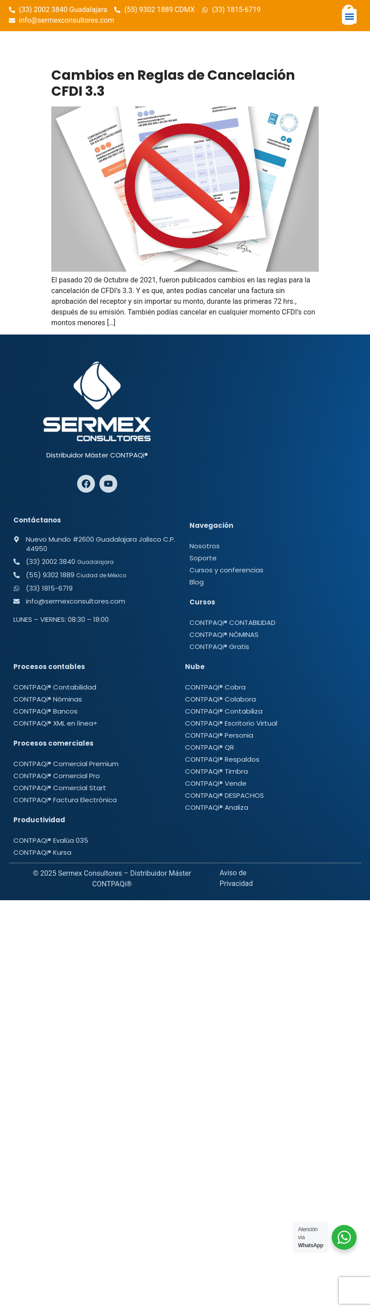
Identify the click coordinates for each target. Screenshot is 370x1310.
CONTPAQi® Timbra (216, 771)
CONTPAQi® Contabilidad (54, 687)
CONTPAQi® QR (209, 747)
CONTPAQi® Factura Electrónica (65, 799)
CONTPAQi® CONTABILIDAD (232, 622)
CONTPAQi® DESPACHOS (224, 795)
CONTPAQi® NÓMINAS (224, 634)
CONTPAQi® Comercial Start (59, 787)
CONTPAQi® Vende (216, 783)
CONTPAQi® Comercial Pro (56, 775)
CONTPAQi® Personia (219, 735)
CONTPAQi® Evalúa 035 (50, 840)
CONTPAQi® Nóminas (47, 699)
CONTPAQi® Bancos (45, 711)
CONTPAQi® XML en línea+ (55, 723)
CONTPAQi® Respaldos (222, 759)
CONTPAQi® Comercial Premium (66, 763)
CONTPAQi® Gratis (219, 646)
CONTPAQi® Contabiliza (224, 711)
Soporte (203, 558)
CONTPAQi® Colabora (220, 699)
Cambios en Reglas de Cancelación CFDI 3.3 (173, 83)
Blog (196, 582)
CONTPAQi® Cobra (215, 687)
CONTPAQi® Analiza (216, 807)
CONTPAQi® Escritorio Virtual (231, 723)
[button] (349, 16)
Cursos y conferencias (226, 570)
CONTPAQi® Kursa (42, 852)
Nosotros (204, 546)
